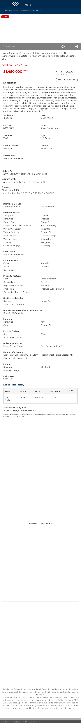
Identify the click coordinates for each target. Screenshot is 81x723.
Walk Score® (46, 523)
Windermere (34, 722)
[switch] (63, 46)
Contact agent (10, 47)
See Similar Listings (66, 80)
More (28, 5)
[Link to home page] (15, 4)
